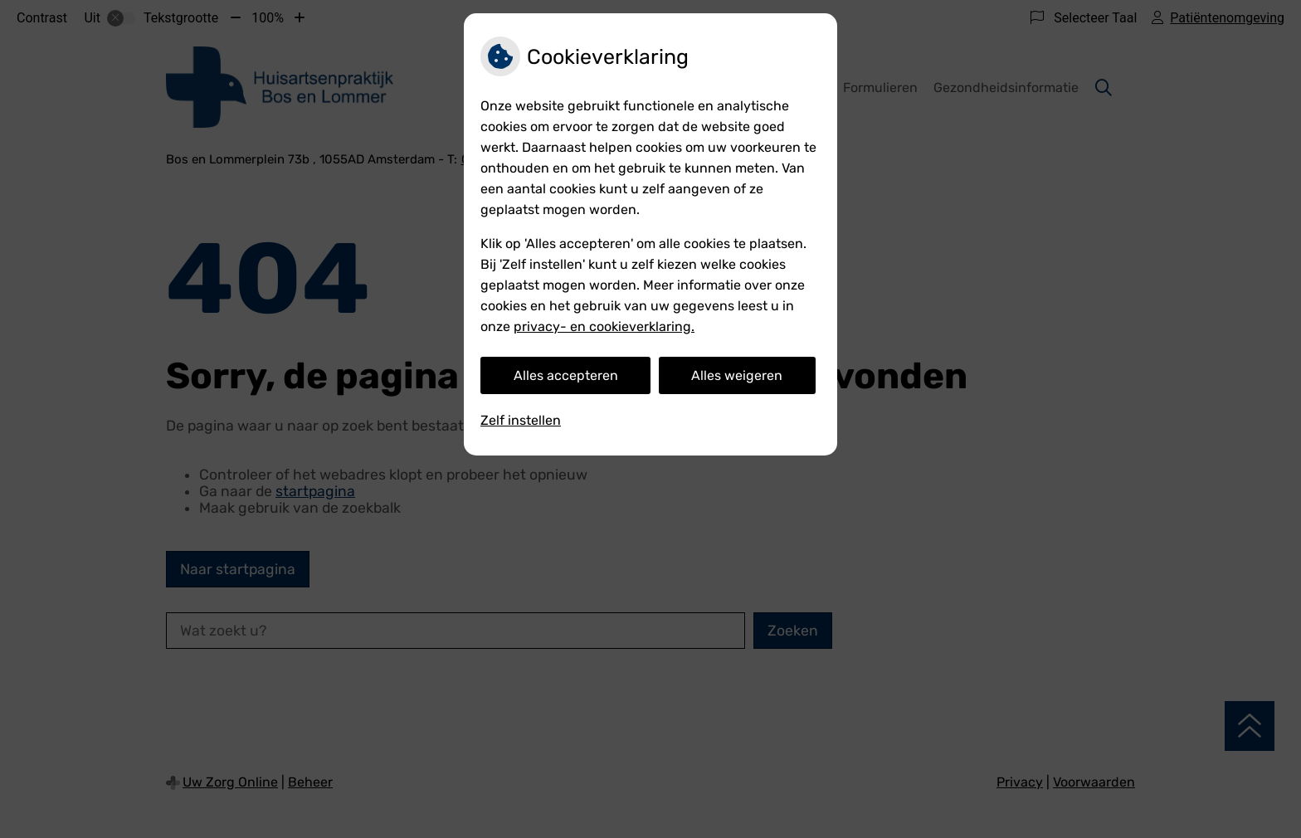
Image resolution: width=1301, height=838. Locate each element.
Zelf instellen (520, 420)
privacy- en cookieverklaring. (604, 326)
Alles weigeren (736, 375)
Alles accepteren (566, 375)
